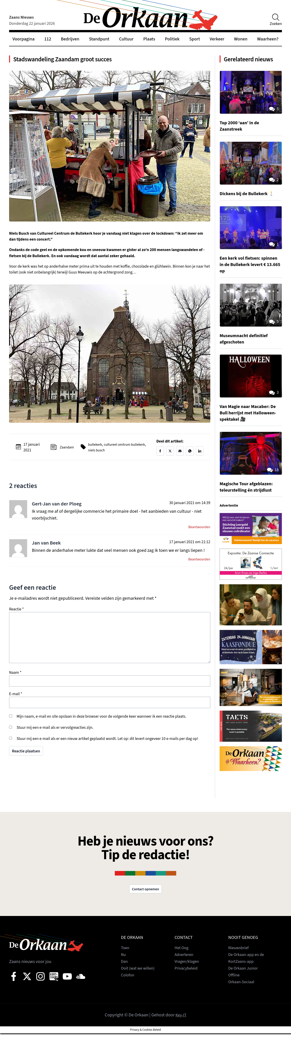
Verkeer (217, 39)
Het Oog (182, 959)
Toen (125, 959)
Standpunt (99, 39)
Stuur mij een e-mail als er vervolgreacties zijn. (55, 733)
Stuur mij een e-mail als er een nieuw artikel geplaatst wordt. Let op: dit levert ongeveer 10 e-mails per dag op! (107, 744)
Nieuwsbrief (239, 959)
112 (47, 39)
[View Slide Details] (251, 539)
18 (272, 481)
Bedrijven (70, 39)
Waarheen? (267, 39)
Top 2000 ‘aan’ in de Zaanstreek (242, 137)
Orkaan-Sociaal (242, 993)
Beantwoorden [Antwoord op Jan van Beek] (198, 564)
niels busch (114, 453)
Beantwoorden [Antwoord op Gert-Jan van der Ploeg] (198, 531)
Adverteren (185, 966)
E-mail (15, 699)
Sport (194, 39)
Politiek (172, 39)
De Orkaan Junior (244, 980)
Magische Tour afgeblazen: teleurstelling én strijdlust (249, 498)
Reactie (16, 614)
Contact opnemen (145, 900)
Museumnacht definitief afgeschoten (246, 349)
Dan (124, 973)
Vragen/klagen (188, 973)
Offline (234, 987)
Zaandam (65, 450)
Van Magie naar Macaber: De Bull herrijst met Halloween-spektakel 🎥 (248, 423)
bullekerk (95, 447)
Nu (123, 966)
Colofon (128, 987)
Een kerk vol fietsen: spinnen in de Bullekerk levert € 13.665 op (246, 275)
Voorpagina (24, 39)
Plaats (149, 39)
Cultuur (126, 39)
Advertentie (230, 516)
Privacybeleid (187, 980)
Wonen (240, 39)
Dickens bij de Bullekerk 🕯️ (250, 204)
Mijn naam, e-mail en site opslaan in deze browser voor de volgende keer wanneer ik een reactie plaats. (101, 721)
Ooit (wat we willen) (139, 980)
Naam (15, 678)
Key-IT (181, 1027)
